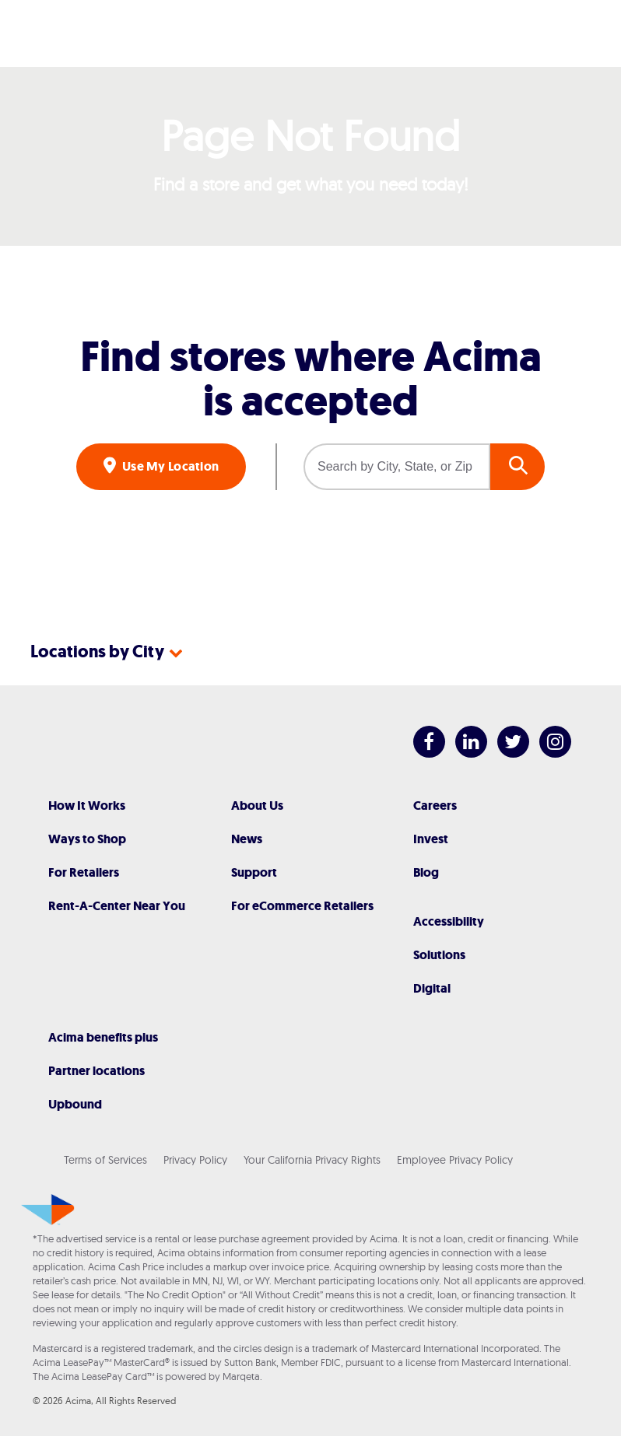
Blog (426, 872)
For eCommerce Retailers (302, 906)
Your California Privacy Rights (312, 1160)
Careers (435, 805)
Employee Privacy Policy (455, 1160)
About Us (257, 805)
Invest (430, 839)
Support (254, 872)
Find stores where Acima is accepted (311, 378)
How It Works (86, 805)
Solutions (439, 955)
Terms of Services (105, 1160)
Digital (432, 988)
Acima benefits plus (103, 1037)
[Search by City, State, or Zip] (396, 466)
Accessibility (448, 921)
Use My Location (169, 466)
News (246, 839)
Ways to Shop (87, 839)
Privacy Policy (195, 1160)
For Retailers (83, 872)
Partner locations (96, 1071)
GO (517, 466)
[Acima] (310, 33)
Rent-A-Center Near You (116, 906)
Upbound (75, 1104)
